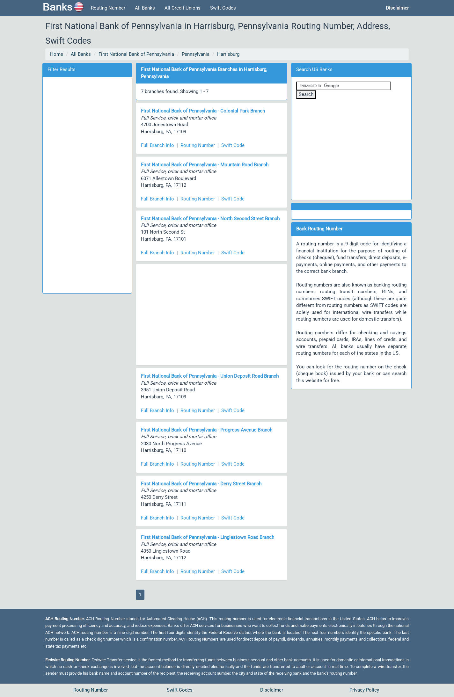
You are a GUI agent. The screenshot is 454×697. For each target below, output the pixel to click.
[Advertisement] (87, 184)
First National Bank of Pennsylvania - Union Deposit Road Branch (210, 376)
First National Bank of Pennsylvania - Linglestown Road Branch (207, 537)
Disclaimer (271, 690)
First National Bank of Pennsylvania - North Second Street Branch (210, 218)
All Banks (145, 8)
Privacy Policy (364, 690)
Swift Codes (223, 8)
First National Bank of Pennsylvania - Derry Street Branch (201, 484)
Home (56, 54)
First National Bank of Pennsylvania (136, 54)
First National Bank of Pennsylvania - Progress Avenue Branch (206, 430)
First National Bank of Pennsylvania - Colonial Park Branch (203, 111)
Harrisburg (228, 54)
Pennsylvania (195, 54)
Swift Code (233, 145)
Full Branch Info (157, 145)
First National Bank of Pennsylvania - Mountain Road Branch (204, 165)
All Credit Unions (183, 8)
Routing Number (108, 8)
